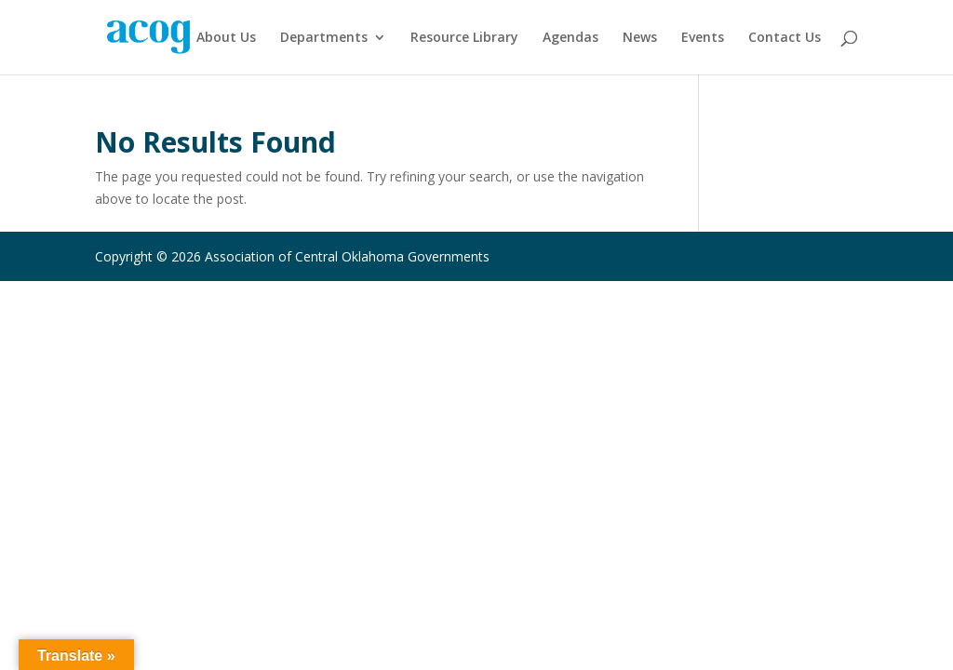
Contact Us (784, 38)
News (640, 38)
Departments (324, 38)
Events (702, 38)
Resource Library (464, 38)
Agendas (570, 38)
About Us (226, 38)
